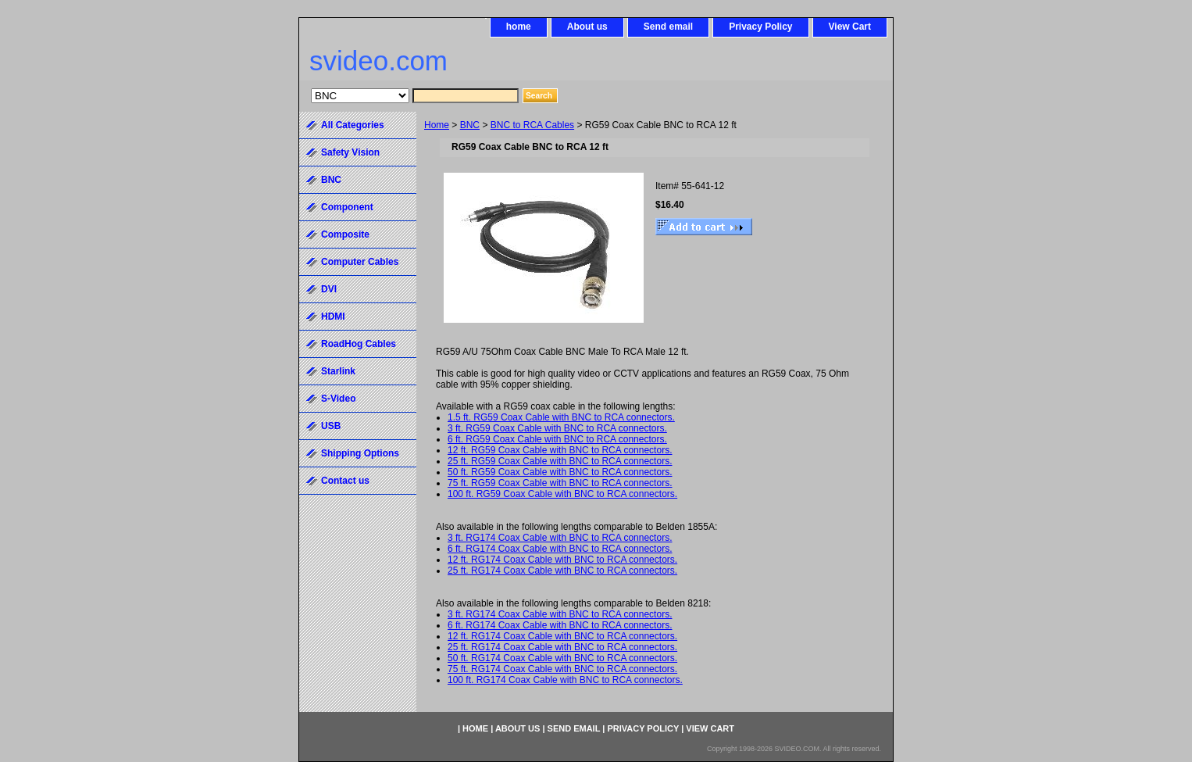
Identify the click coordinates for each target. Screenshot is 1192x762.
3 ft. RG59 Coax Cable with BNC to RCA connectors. (557, 428)
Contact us (345, 480)
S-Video (338, 398)
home (518, 26)
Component (347, 207)
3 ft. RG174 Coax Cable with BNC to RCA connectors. (560, 537)
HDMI (333, 316)
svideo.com (378, 60)
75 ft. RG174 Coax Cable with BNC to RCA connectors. (562, 669)
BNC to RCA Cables (532, 125)
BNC (470, 125)
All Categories (352, 125)
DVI (329, 289)
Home (436, 125)
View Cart (850, 26)
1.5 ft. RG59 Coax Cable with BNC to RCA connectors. (561, 417)
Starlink (338, 371)
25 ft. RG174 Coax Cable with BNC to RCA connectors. (562, 570)
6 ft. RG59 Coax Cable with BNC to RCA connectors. (557, 439)
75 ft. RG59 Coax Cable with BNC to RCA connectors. (560, 483)
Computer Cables (359, 261)
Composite (345, 234)
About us (587, 26)
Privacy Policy (760, 26)
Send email (668, 26)
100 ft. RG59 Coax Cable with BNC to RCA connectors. (562, 493)
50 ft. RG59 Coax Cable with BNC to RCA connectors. (560, 472)
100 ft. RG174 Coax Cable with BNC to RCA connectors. (565, 679)
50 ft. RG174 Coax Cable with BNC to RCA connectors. (562, 658)
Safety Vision (350, 152)
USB (331, 425)
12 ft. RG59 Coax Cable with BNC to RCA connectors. (560, 450)
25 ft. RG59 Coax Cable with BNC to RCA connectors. (560, 461)
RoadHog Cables (358, 343)
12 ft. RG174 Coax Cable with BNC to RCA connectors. (562, 559)
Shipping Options (360, 453)
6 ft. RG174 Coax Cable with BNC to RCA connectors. (560, 548)
